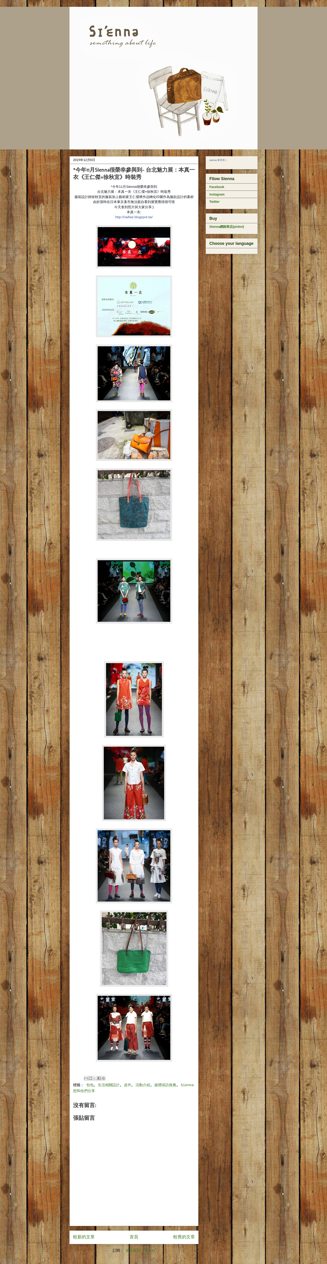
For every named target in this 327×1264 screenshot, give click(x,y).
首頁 (134, 1237)
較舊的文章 (184, 1237)
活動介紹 (143, 1085)
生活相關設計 (109, 1085)
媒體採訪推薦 (165, 1085)
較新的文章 (84, 1237)
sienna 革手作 (217, 160)
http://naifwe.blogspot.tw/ (134, 217)
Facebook (216, 187)
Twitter (214, 201)
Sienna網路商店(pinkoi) (226, 226)
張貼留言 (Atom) (140, 1251)
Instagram (217, 194)
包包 (90, 1085)
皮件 (127, 1085)
